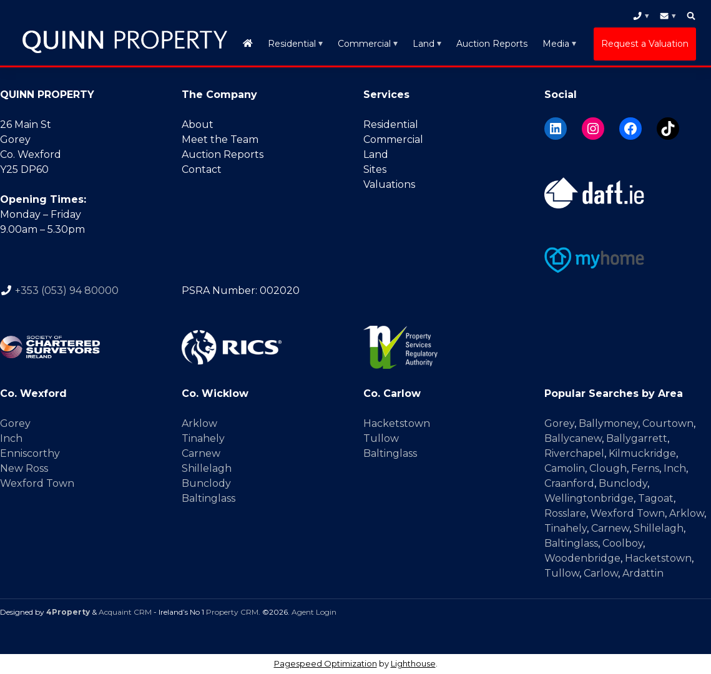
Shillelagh (207, 468)
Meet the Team (220, 139)
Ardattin (643, 573)
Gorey (15, 423)
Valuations (389, 184)
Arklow (199, 423)
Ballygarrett (636, 438)
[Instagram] (593, 128)
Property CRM (232, 612)
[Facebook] (630, 128)
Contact (202, 169)
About (197, 124)
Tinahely (203, 438)
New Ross (24, 468)
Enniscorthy (30, 453)
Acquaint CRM (125, 612)
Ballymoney (608, 423)
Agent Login (314, 612)
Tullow (381, 438)
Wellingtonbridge (589, 498)
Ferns (645, 468)
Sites (374, 169)
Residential (292, 43)
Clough (608, 468)
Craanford (569, 483)
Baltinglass (208, 498)
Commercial (364, 43)
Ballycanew (573, 438)
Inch (11, 438)
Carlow (601, 573)
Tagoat (656, 498)
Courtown (668, 423)
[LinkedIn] (555, 128)
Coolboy (622, 543)
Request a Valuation (645, 43)
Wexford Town (37, 483)
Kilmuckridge (642, 453)
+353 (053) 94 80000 (67, 290)
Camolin (564, 468)
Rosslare (565, 513)
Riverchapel (574, 453)
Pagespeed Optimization (325, 663)
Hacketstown (396, 423)
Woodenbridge (582, 558)
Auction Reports (491, 43)
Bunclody (206, 483)
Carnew (201, 453)
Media (555, 43)
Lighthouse (413, 663)
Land (423, 43)
